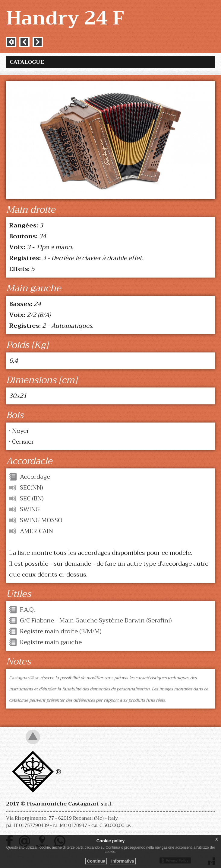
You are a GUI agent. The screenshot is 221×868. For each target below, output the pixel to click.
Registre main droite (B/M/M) (61, 631)
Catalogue (27, 62)
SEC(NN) (31, 487)
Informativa (122, 861)
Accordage (35, 476)
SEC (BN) (32, 498)
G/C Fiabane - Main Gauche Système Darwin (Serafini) (96, 620)
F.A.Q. (27, 609)
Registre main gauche (51, 642)
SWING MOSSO (41, 520)
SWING (30, 509)
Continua (96, 861)
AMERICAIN (36, 531)
